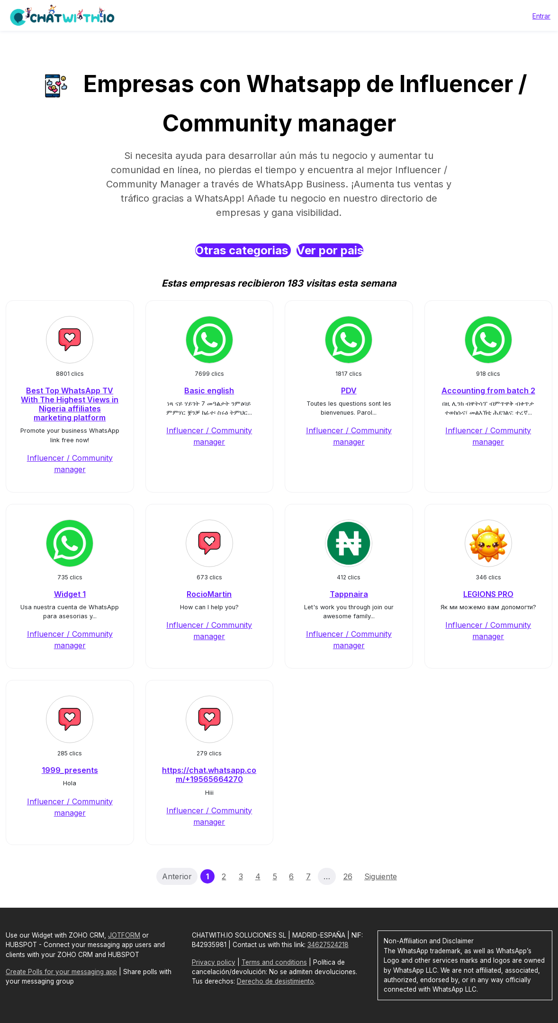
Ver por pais (330, 250)
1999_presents (70, 770)
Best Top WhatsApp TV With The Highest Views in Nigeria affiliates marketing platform (69, 404)
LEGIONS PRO (488, 594)
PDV (349, 390)
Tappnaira (349, 594)
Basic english (209, 390)
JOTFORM (124, 935)
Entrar (541, 16)
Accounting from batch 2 (488, 390)
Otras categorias (243, 250)
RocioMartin (209, 594)
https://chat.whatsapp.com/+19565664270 (209, 774)
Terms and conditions (274, 962)
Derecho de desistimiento (275, 981)
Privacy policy (213, 962)
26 (347, 876)
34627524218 (328, 945)
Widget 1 (70, 594)
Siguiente (380, 876)
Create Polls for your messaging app (61, 972)
